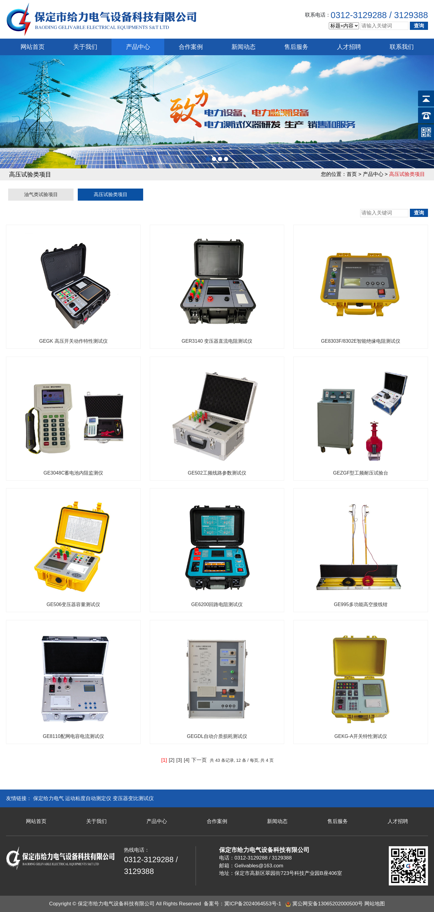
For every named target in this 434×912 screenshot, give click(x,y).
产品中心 (138, 46)
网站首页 (32, 46)
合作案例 (191, 46)
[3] (179, 760)
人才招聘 (349, 46)
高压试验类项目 (110, 194)
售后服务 (296, 46)
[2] (172, 760)
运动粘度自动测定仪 (88, 798)
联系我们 (402, 46)
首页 (352, 174)
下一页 (199, 760)
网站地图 (374, 904)
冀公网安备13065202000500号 (327, 904)
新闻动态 (243, 46)
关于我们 (85, 46)
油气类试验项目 (41, 194)
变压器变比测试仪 (133, 798)
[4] (187, 760)
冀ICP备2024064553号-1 (252, 904)
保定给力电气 (48, 798)
